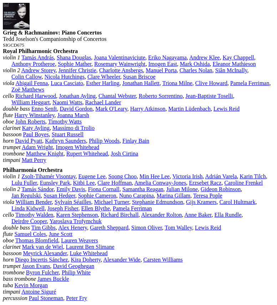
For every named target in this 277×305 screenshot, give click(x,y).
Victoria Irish (187, 176)
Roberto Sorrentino (161, 96)
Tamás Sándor (37, 189)
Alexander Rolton (161, 215)
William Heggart (30, 102)
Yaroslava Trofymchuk (76, 221)
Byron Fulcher (42, 272)
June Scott (60, 234)
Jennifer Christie (77, 70)
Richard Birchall (119, 215)
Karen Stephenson (77, 215)
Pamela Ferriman (250, 83)
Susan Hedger (59, 196)
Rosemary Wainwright (119, 64)
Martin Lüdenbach (189, 109)
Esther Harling (102, 83)
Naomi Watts (67, 102)
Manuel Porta (161, 70)
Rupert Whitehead (87, 154)
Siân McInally (231, 70)
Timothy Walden (34, 215)
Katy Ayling (36, 128)
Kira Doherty (86, 260)
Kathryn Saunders (65, 141)
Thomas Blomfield (36, 240)
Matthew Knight (44, 154)
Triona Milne (177, 83)
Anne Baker (197, 215)
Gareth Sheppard (109, 228)
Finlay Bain (135, 141)
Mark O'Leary (111, 109)
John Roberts (30, 122)
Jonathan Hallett (140, 83)
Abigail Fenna (31, 83)
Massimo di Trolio (73, 128)
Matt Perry (34, 160)
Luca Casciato (67, 83)
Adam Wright (37, 147)
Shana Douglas (74, 57)
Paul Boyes (35, 134)
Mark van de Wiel (42, 247)
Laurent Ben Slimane (90, 247)
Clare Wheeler (103, 77)
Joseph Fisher (62, 208)
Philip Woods (104, 141)
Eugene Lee (92, 176)
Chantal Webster (117, 96)
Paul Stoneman (46, 298)
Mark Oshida (195, 64)
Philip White (76, 272)
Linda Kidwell (28, 208)
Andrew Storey (38, 70)
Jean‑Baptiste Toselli (209, 96)
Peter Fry (76, 298)
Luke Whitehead (89, 253)
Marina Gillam (173, 196)
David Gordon (76, 109)
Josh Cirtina (124, 154)
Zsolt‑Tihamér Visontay (48, 176)
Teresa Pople (207, 196)
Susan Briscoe (139, 77)
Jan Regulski (26, 196)
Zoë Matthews (27, 89)
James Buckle (53, 279)
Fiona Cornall (103, 189)
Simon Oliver (146, 228)
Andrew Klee (204, 57)
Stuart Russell (67, 134)
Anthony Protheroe (33, 64)
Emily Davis (70, 189)
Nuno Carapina (136, 196)
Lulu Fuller (24, 183)
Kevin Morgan (30, 285)
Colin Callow (26, 77)
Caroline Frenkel (243, 183)
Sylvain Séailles (73, 202)
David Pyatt (28, 141)
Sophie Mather (74, 64)
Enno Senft (44, 109)
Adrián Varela (221, 176)
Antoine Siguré (38, 292)
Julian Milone (182, 189)
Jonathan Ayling (77, 96)
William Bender (34, 202)
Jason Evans (36, 266)
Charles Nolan (196, 70)
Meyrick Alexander (45, 253)
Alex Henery (72, 228)
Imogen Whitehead (77, 147)
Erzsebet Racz (205, 183)
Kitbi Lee (84, 183)
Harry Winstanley (34, 115)
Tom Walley (178, 228)
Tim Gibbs (43, 228)
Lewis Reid (227, 109)
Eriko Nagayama (167, 57)
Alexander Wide (121, 260)
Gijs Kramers (201, 202)
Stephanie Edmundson (157, 202)
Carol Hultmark (238, 202)
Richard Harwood (35, 96)
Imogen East (162, 64)
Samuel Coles (30, 234)
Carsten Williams (163, 260)
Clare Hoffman (115, 183)
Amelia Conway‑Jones (160, 183)
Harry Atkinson (147, 109)
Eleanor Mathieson (234, 64)
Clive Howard (211, 83)
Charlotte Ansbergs (121, 70)
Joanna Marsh (73, 115)
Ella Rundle (227, 215)
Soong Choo (122, 176)
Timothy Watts (65, 122)
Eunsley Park (55, 183)
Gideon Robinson (221, 189)
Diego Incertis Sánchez (41, 260)
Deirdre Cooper (29, 221)
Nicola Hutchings (64, 77)
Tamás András (37, 57)
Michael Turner (111, 202)
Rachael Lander (103, 102)
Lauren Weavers (79, 240)
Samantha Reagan (142, 189)
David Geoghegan (73, 266)
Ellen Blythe (95, 208)
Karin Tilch (253, 176)
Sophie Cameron (97, 196)
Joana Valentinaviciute (119, 57)
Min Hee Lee (154, 176)
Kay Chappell (238, 57)
